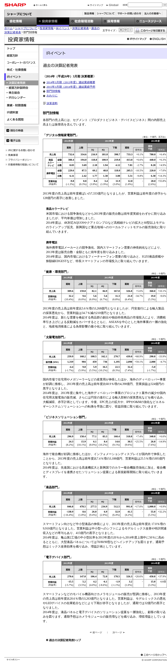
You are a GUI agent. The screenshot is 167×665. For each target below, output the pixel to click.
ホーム (8, 28)
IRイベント (63, 28)
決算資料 (52, 103)
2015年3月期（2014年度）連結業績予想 (70, 86)
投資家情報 (47, 28)
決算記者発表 (80, 28)
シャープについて (26, 28)
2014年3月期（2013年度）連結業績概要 (70, 82)
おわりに (52, 95)
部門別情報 (53, 91)
